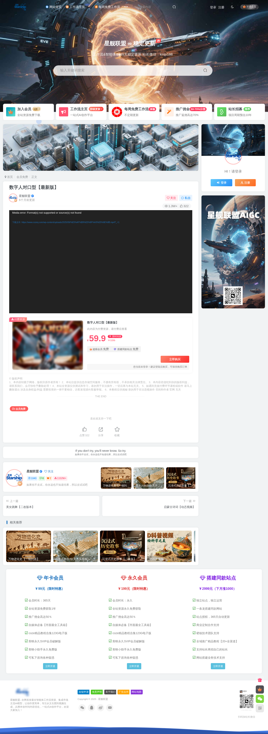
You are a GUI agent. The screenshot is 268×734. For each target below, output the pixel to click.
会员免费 (22, 176)
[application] (100, 261)
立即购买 (175, 359)
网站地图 (136, 691)
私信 (185, 198)
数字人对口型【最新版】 (34, 187)
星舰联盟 (24, 195)
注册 (221, 7)
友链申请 (84, 691)
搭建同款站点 (126, 349)
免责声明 (97, 691)
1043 (32, 478)
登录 (213, 7)
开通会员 (249, 6)
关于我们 (110, 691)
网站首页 (54, 7)
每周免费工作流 (107, 7)
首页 (9, 176)
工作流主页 (78, 6)
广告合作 (124, 691)
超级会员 (99, 349)
